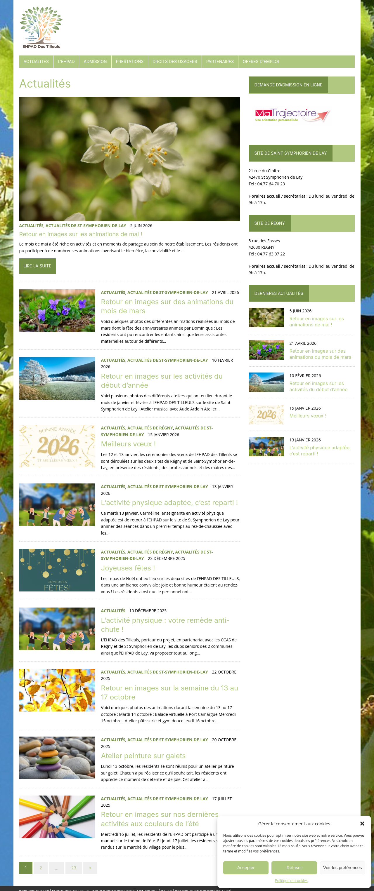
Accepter (245, 867)
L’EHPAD (65, 61)
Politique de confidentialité (203, 885)
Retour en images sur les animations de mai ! (80, 234)
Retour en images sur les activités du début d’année (319, 386)
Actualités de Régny (149, 428)
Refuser (294, 867)
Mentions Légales (154, 885)
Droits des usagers (174, 61)
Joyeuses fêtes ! (128, 562)
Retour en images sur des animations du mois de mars (321, 354)
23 (73, 861)
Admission (94, 61)
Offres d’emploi (260, 61)
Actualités (35, 61)
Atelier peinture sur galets (143, 749)
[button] (362, 823)
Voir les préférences (342, 867)
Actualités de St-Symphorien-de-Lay (85, 226)
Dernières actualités (278, 293)
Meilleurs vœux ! (128, 444)
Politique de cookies (291, 880)
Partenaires (219, 61)
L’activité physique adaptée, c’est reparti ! (169, 503)
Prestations (129, 61)
